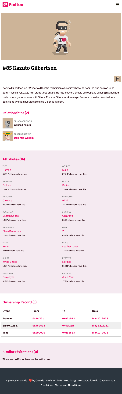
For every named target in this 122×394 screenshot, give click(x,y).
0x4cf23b (38, 318)
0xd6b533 (38, 325)
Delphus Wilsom (24, 137)
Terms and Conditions (68, 385)
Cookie (40, 380)
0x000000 (38, 332)
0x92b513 (68, 318)
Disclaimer (47, 385)
